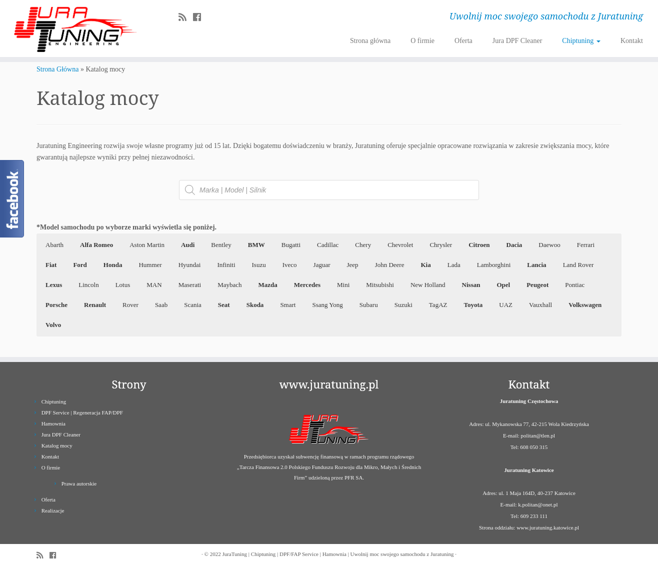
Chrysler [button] (441, 244)
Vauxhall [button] (540, 304)
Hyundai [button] (189, 264)
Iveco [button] (289, 264)
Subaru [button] (369, 304)
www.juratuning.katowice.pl (547, 527)
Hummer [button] (150, 264)
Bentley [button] (221, 244)
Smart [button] (288, 304)
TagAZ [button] (438, 304)
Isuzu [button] (259, 264)
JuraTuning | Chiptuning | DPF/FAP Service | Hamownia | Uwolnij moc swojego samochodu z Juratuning (338, 554)
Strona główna (370, 40)
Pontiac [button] (574, 284)
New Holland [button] (428, 284)
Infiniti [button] (226, 264)
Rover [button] (130, 304)
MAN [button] (154, 284)
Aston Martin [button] (147, 244)
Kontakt (631, 40)
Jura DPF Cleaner (517, 40)
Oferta (463, 40)
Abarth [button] (55, 244)
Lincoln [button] (88, 284)
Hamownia (54, 423)
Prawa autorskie (79, 483)
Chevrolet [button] (400, 244)
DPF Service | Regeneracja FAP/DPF (82, 413)
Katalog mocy (57, 445)
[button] (96, 245)
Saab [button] (161, 304)
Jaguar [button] (322, 264)
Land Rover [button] (578, 264)
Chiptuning (581, 40)
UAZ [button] (505, 304)
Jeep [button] (352, 264)
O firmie (422, 40)
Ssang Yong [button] (327, 304)
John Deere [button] (389, 264)
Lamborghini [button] (494, 264)
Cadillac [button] (327, 244)
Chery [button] (363, 244)
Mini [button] (343, 284)
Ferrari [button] (585, 244)
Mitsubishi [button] (380, 284)
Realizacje (53, 511)
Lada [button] (454, 264)
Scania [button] (193, 304)
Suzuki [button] (403, 304)
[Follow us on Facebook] (200, 17)
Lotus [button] (123, 284)
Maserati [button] (189, 284)
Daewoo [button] (549, 244)
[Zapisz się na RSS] (185, 17)
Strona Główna (57, 69)
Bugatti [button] (291, 244)
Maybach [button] (230, 284)
